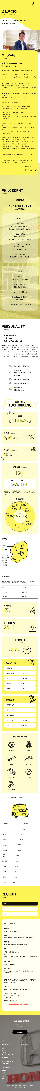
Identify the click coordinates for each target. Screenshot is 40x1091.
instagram (32, 3)
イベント (23, 1054)
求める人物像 (23, 20)
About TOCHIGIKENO (6, 1044)
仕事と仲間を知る (6, 1067)
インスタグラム (5, 1058)
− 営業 (3, 1072)
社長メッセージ (5, 20)
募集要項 (20, 1032)
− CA (3, 1076)
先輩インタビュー (6, 1079)
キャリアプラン (25, 1052)
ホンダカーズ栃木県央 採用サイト (20, 1021)
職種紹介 (4, 1070)
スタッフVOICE (25, 1044)
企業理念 (14, 20)
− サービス (4, 1074)
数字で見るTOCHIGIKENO (8, 23)
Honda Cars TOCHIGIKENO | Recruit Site (9, 3)
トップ (3, 1040)
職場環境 (23, 1048)
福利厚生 (23, 1050)
